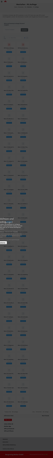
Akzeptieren (26, 241)
